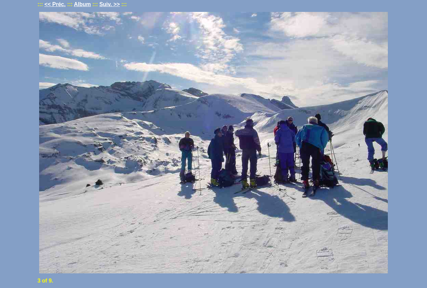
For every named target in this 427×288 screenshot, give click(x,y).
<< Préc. (54, 4)
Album (82, 4)
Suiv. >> (109, 4)
